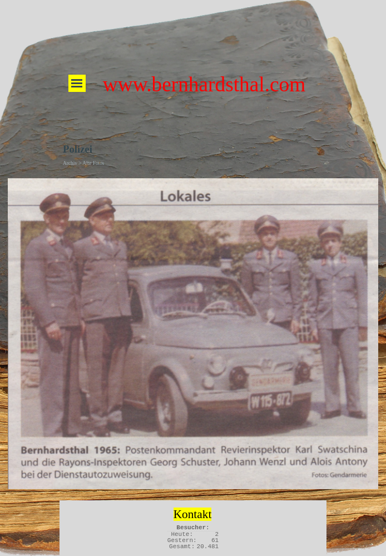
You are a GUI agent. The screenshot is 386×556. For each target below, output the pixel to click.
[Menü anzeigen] (77, 83)
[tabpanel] (192, 513)
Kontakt (193, 514)
